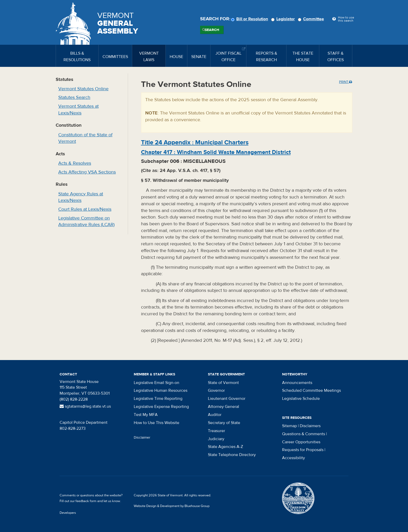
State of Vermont (223, 382)
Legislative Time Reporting (158, 398)
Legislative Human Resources (160, 390)
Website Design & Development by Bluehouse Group (171, 506)
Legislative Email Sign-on (156, 382)
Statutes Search (74, 97)
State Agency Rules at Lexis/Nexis (80, 197)
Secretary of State (224, 422)
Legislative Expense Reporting (161, 406)
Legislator (284, 19)
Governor (216, 390)
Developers (68, 513)
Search (212, 30)
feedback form (86, 501)
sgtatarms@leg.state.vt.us (85, 406)
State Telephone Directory (232, 454)
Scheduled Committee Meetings (311, 390)
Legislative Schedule (301, 398)
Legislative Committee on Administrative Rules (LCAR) (86, 221)
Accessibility (293, 457)
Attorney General (223, 406)
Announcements (297, 382)
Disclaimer (142, 437)
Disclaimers (310, 425)
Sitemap (289, 425)
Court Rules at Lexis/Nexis (84, 209)
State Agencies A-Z (225, 446)
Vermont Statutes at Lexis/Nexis (78, 109)
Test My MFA (146, 414)
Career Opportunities (301, 442)
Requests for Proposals (302, 449)
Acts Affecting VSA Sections (87, 172)
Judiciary (216, 438)
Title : (194, 142)
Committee (311, 19)
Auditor (214, 414)
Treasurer (216, 430)
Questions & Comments (303, 434)
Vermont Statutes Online (83, 89)
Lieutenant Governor (226, 398)
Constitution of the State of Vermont (85, 138)
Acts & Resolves (74, 163)
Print (345, 82)
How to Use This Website (156, 422)
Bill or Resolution (250, 19)
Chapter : (216, 152)
